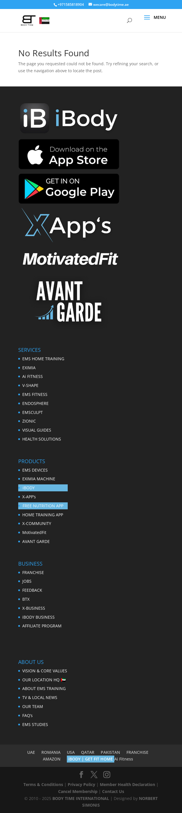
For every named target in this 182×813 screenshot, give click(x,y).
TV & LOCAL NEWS (39, 697)
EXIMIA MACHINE (38, 478)
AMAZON (51, 759)
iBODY (29, 487)
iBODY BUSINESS (38, 617)
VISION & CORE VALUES (44, 670)
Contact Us (113, 791)
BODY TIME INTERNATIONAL (80, 798)
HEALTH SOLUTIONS (41, 439)
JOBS (27, 581)
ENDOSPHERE (35, 403)
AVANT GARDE (36, 541)
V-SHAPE (30, 385)
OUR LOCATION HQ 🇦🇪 (44, 679)
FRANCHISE (33, 572)
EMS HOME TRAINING (43, 358)
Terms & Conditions (43, 784)
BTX (26, 599)
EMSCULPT (32, 412)
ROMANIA (50, 752)
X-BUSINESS (33, 608)
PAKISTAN (110, 752)
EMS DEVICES (35, 470)
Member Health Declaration (127, 784)
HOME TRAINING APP (42, 514)
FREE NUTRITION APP (43, 505)
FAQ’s (27, 715)
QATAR (87, 752)
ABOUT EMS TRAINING (44, 688)
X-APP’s (29, 496)
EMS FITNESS (34, 394)
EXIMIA (29, 367)
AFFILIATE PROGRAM (42, 626)
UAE (31, 752)
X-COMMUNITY (36, 523)
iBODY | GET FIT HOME (90, 759)
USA (71, 752)
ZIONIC (29, 421)
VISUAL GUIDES (36, 430)
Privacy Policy (81, 784)
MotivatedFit (34, 532)
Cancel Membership (78, 791)
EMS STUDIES (35, 724)
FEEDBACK (32, 590)
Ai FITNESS (32, 376)
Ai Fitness (123, 759)
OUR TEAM (32, 706)
